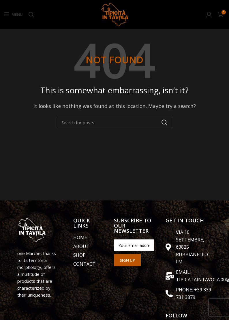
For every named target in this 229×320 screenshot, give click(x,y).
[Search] (31, 14)
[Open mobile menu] (13, 14)
